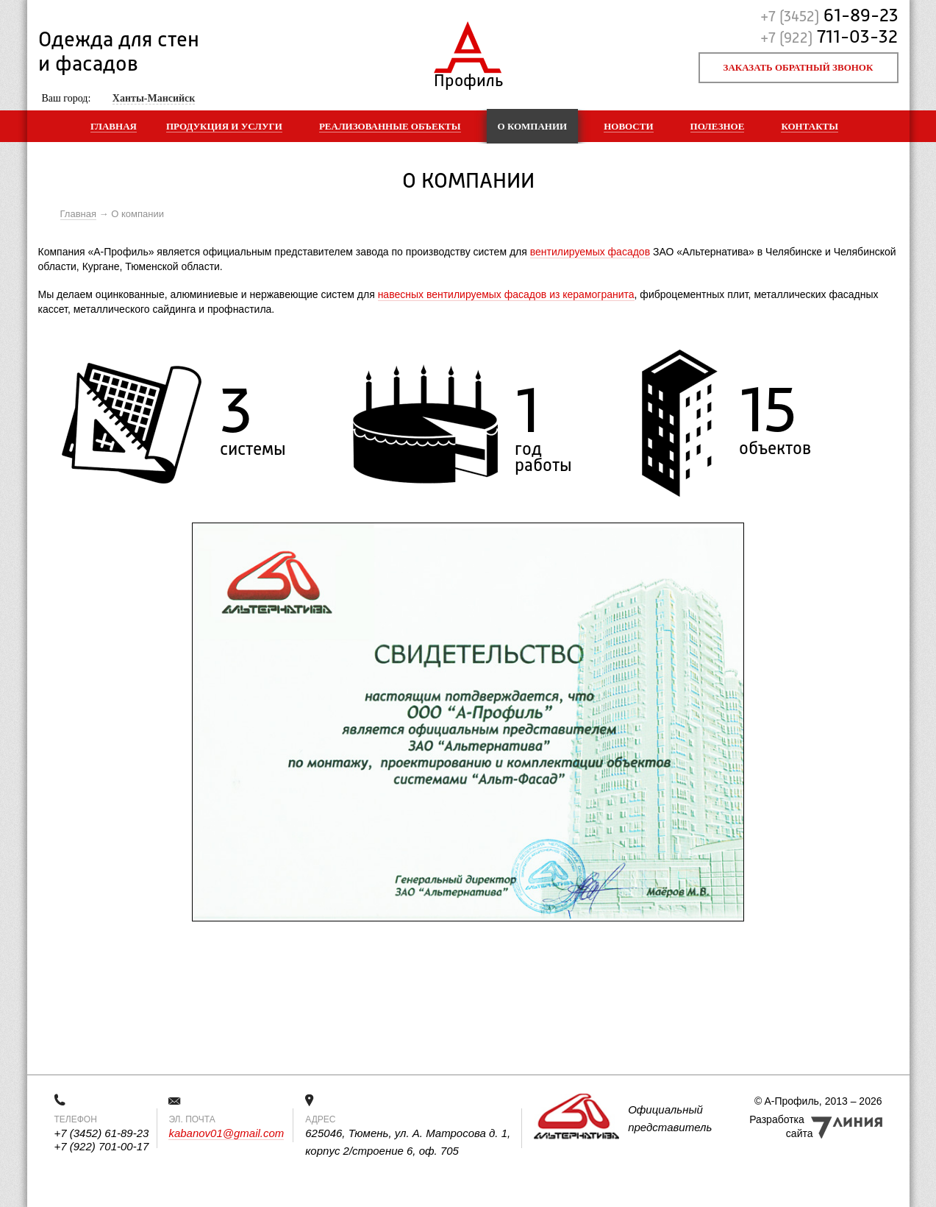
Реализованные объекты (390, 126)
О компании (533, 126)
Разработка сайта (780, 1126)
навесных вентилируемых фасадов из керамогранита (506, 294)
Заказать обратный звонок (799, 67)
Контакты (809, 126)
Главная (113, 126)
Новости (628, 126)
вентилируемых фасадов (590, 252)
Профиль (468, 78)
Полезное (717, 126)
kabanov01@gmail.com (226, 1133)
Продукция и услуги (224, 126)
